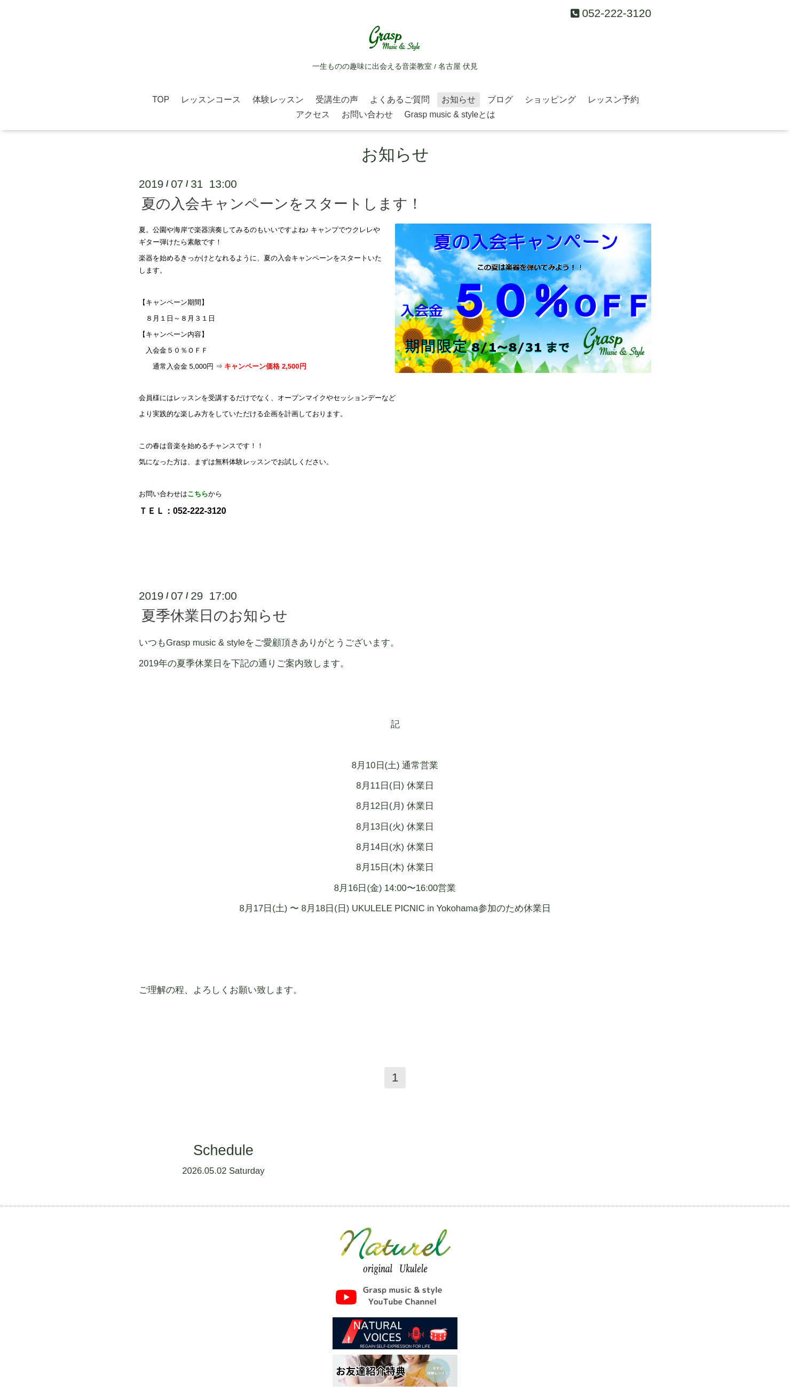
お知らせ (458, 99)
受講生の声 (336, 99)
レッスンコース (211, 99)
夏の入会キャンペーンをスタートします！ (281, 204)
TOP (160, 99)
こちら (197, 494)
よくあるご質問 (400, 99)
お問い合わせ (367, 114)
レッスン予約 (613, 99)
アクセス (313, 114)
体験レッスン (278, 99)
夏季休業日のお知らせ (214, 616)
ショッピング (550, 99)
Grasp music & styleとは (450, 114)
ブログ (500, 99)
